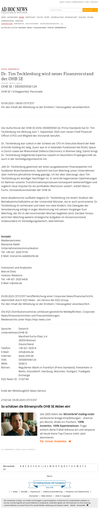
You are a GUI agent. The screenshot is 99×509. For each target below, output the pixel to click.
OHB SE (4, 69)
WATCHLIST (94, 2)
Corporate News (40, 27)
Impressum (35, 491)
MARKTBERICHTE (19, 24)
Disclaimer (33, 496)
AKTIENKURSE (12, 17)
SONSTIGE (19, 21)
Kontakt (24, 491)
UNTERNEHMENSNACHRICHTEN (49, 24)
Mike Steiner (46, 496)
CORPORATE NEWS (7, 24)
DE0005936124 (13, 69)
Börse (29, 27)
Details (72, 505)
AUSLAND (82, 17)
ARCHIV (62, 2)
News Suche (88, 10)
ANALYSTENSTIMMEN (32, 24)
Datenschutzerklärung (53, 491)
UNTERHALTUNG (57, 17)
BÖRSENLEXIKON (77, 2)
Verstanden (81, 505)
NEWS (3, 17)
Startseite (22, 27)
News (15, 491)
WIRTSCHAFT (31, 17)
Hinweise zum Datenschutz (77, 491)
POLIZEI (90, 17)
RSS (87, 2)
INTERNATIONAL (7, 21)
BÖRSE (21, 17)
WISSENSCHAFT (71, 17)
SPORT (47, 17)
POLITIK (40, 17)
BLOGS (68, 2)
